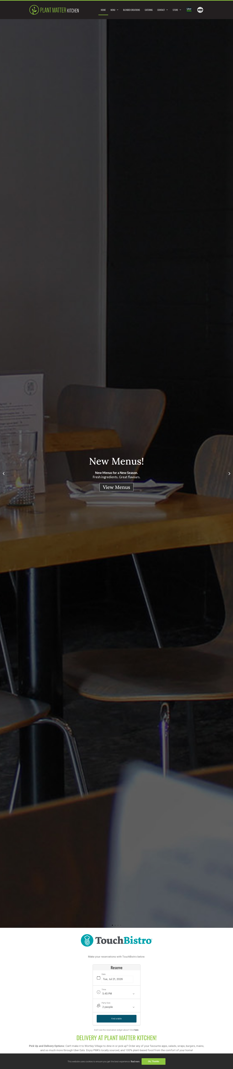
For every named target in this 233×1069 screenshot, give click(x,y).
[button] (4, 473)
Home (103, 9)
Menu (114, 9)
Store (177, 9)
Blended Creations (131, 9)
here (136, 1030)
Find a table (116, 1019)
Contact (162, 9)
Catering (149, 9)
